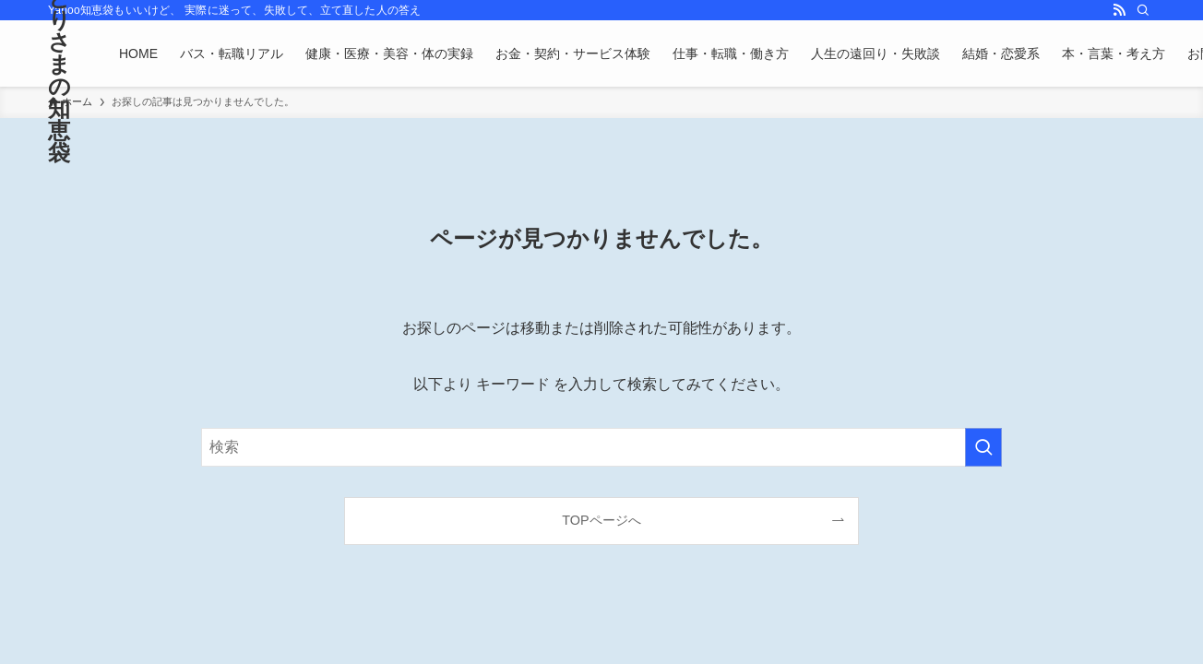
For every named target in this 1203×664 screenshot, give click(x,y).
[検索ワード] (601, 447)
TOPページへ (601, 520)
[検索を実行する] (983, 447)
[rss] (1119, 10)
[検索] (1143, 10)
